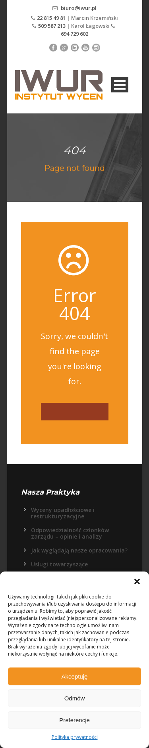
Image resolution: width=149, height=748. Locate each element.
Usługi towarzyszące (59, 564)
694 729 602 (74, 33)
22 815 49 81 (52, 17)
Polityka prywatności (75, 737)
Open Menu (119, 84)
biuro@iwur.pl (79, 8)
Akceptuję (75, 676)
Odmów (74, 698)
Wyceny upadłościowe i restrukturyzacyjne (63, 513)
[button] (137, 581)
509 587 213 (52, 25)
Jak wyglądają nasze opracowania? (79, 550)
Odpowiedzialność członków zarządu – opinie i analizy (70, 533)
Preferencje (74, 720)
